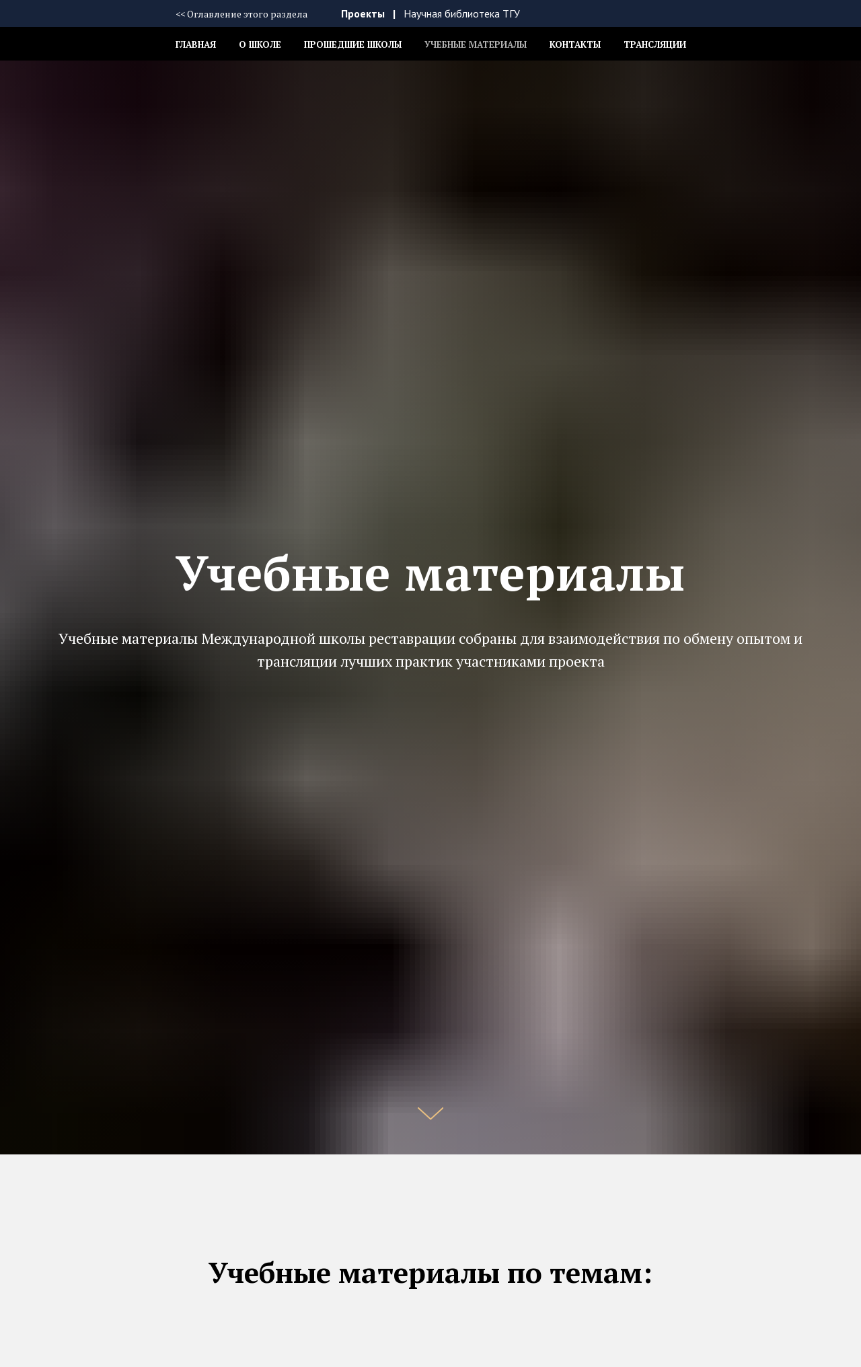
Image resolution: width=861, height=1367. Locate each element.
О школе (260, 44)
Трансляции (655, 44)
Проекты (363, 13)
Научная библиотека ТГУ (462, 13)
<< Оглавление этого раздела (241, 13)
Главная (196, 44)
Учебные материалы (475, 44)
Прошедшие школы (353, 44)
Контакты (575, 44)
